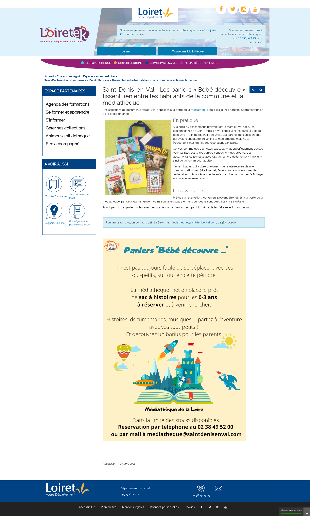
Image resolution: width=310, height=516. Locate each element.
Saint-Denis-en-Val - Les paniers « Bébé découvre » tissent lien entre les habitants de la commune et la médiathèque (174, 96)
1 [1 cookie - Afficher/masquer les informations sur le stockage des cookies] (306, 511)
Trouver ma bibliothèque (187, 51)
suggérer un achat (55, 223)
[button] (126, 51)
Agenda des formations (67, 104)
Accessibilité (87, 507)
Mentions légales (133, 507)
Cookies (190, 507)
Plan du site (108, 507)
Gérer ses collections (65, 128)
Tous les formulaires (56, 196)
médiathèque (199, 109)
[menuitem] (49, 76)
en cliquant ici (247, 38)
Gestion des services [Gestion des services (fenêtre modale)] (291, 511)
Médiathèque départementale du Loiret (61, 42)
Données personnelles (164, 507)
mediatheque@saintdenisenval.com (193, 222)
